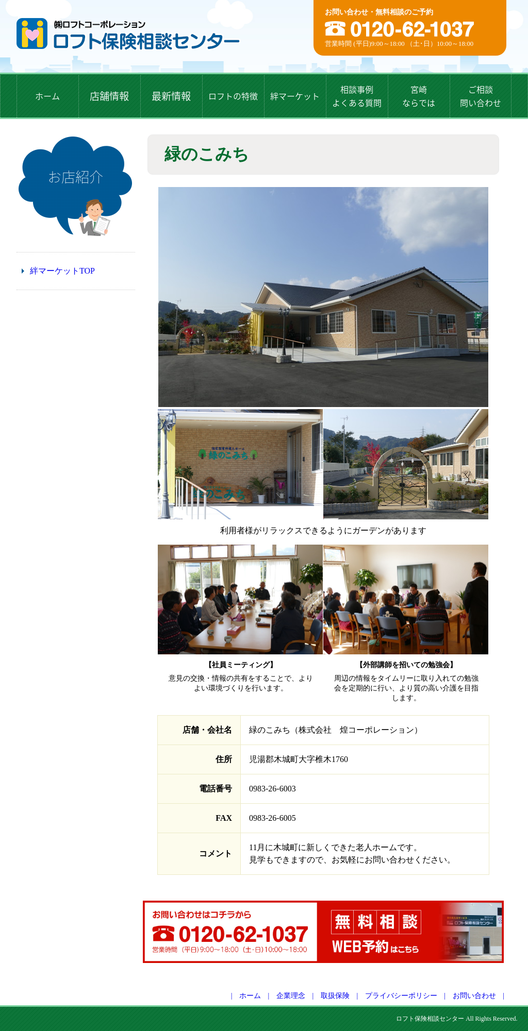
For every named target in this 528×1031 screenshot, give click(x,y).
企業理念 (290, 996)
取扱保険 (335, 996)
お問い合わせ (474, 996)
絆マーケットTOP (62, 270)
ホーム (250, 996)
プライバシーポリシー (401, 996)
